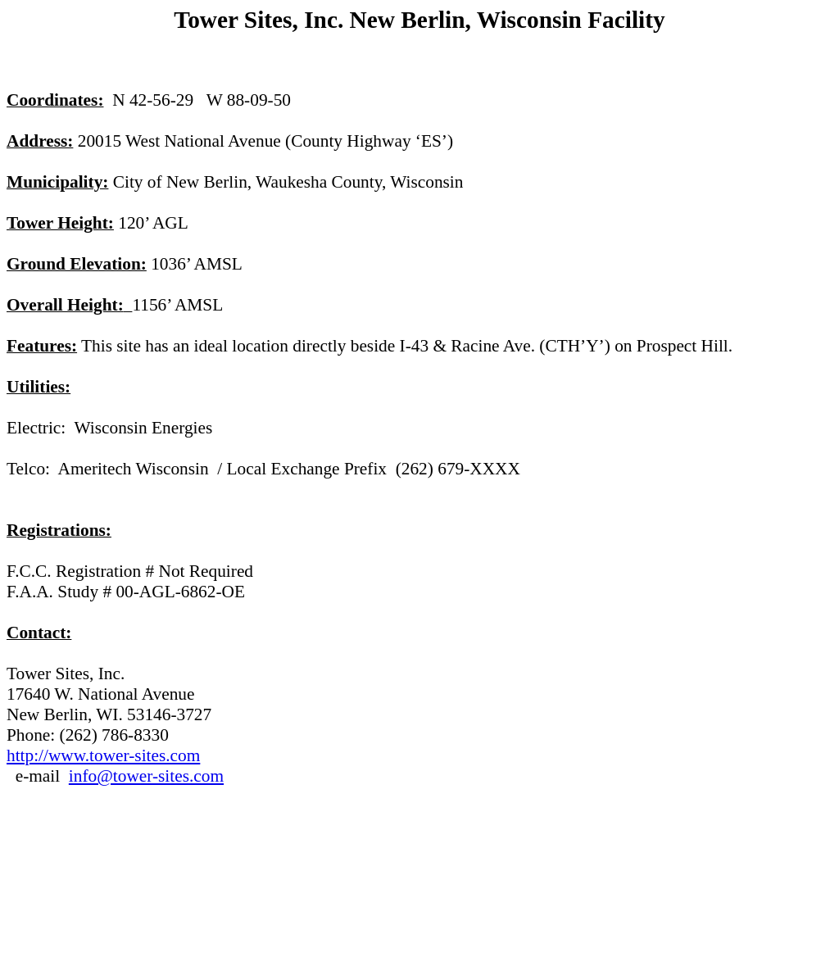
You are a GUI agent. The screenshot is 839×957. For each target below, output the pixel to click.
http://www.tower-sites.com (103, 755)
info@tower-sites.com (146, 776)
